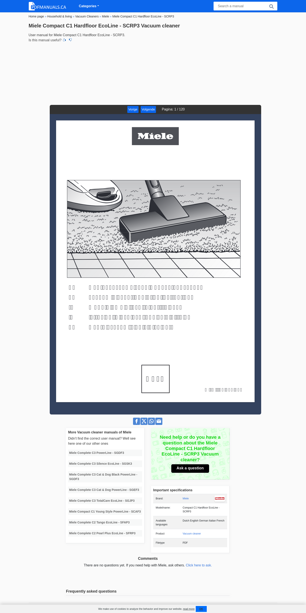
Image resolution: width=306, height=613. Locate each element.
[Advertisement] (152, 73)
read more (189, 608)
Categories (87, 6)
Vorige (132, 109)
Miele (186, 498)
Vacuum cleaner (192, 533)
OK (201, 608)
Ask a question (190, 468)
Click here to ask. (199, 565)
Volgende (148, 109)
